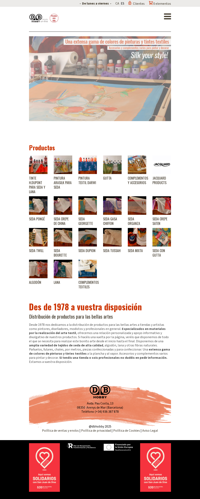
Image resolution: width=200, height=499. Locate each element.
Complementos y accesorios (138, 180)
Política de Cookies (126, 430)
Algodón (35, 282)
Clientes (139, 3)
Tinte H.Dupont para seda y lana (37, 185)
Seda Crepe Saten (159, 221)
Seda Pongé (37, 218)
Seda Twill (36, 250)
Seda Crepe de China (61, 221)
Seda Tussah (112, 250)
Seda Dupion (86, 250)
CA (117, 3)
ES (122, 3)
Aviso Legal (150, 430)
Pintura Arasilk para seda (63, 183)
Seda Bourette (60, 253)
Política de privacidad (96, 430)
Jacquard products (159, 180)
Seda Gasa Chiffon (110, 221)
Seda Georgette (85, 221)
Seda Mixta (135, 250)
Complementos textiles (88, 284)
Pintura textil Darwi (87, 180)
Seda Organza (134, 221)
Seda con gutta (158, 253)
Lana (57, 282)
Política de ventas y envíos (60, 430)
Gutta (107, 178)
